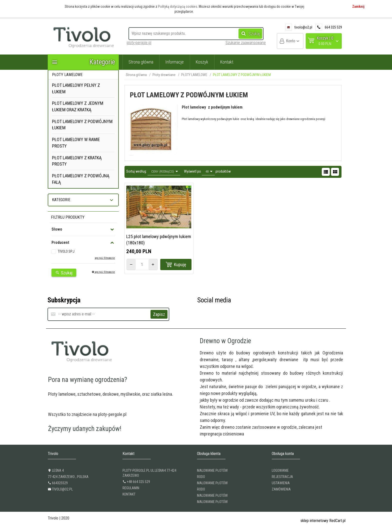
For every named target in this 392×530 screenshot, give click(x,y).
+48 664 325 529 (136, 482)
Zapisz (159, 314)
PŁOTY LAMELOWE (67, 74)
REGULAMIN (130, 488)
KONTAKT (129, 494)
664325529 (58, 483)
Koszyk (202, 62)
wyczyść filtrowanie (105, 258)
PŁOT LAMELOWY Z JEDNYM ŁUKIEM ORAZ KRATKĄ (77, 106)
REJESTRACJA (282, 477)
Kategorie (83, 62)
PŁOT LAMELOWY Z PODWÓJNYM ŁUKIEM (82, 125)
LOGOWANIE (280, 470)
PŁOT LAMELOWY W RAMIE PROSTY (76, 143)
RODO (201, 477)
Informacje (174, 62)
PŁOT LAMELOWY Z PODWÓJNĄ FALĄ (80, 179)
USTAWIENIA (281, 483)
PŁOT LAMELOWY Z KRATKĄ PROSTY (77, 161)
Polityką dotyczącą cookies (177, 7)
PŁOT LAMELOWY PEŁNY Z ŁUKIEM (76, 88)
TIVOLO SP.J (66, 251)
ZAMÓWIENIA (281, 489)
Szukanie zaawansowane (246, 42)
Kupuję (176, 264)
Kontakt (226, 62)
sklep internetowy (314, 520)
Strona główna (140, 62)
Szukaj (249, 34)
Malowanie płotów (212, 470)
